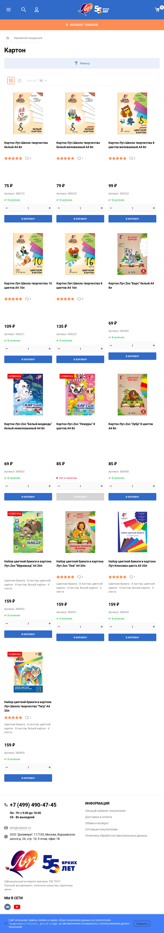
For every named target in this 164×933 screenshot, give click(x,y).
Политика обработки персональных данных (116, 835)
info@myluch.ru (20, 828)
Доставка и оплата (98, 816)
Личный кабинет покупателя (105, 810)
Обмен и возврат (97, 823)
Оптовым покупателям (101, 829)
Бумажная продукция (28, 38)
